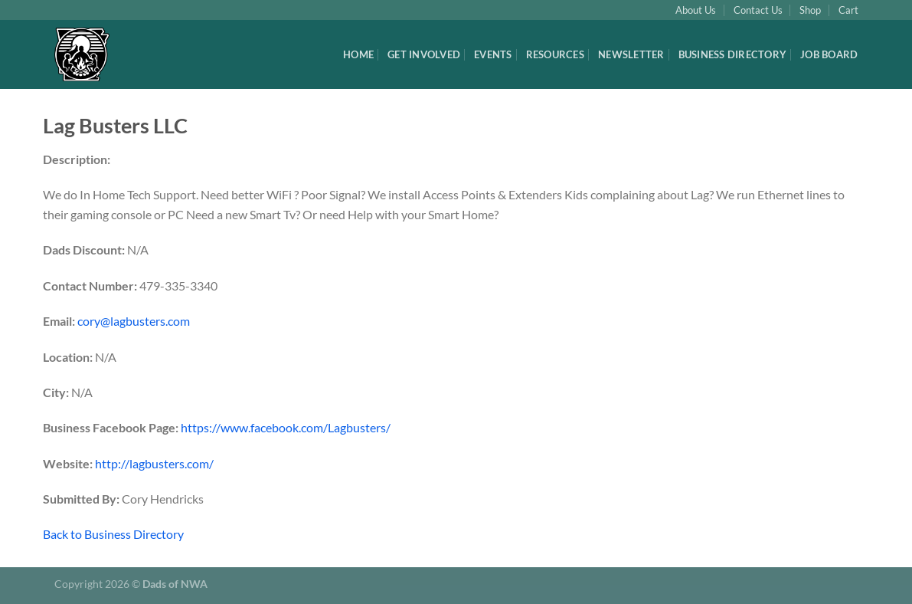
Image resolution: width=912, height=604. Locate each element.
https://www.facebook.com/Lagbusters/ (286, 427)
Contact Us (758, 10)
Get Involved (423, 54)
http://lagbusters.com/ (154, 463)
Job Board (829, 54)
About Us (695, 10)
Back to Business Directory (113, 534)
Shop (810, 10)
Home (358, 54)
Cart (848, 10)
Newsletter (631, 54)
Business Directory (732, 54)
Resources (555, 54)
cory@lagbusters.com (133, 320)
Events (493, 54)
